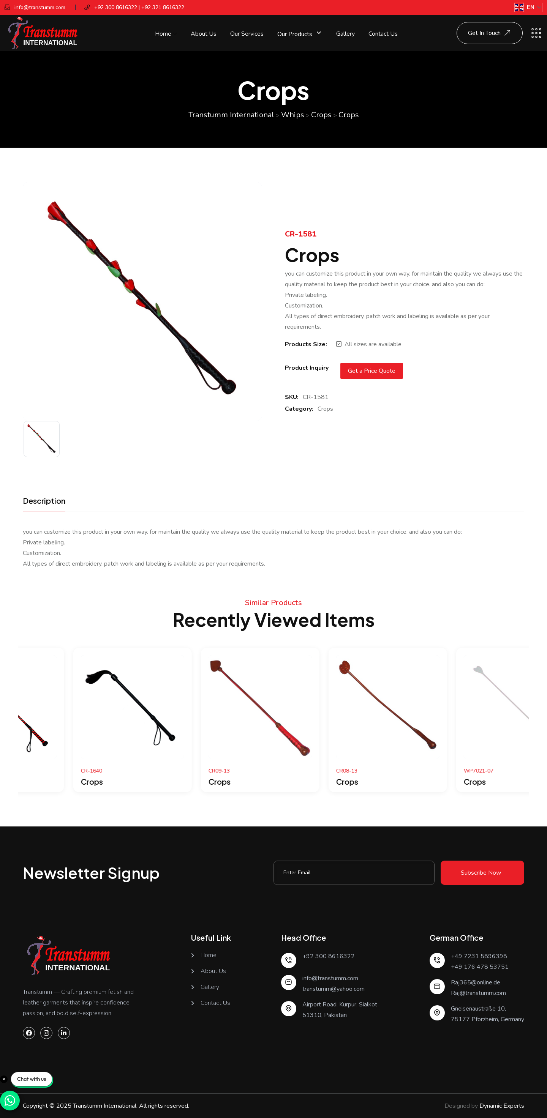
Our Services (247, 34)
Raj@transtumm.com (478, 993)
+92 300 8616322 (328, 956)
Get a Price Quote (371, 371)
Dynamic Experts (501, 1106)
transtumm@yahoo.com (333, 989)
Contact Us (383, 34)
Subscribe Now (481, 873)
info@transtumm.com (330, 978)
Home (163, 34)
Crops (325, 409)
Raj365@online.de (475, 982)
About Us (204, 34)
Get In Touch (490, 33)
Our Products (295, 34)
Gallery (345, 34)
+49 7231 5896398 (479, 956)
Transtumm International (104, 1106)
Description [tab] (44, 501)
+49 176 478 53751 (480, 967)
